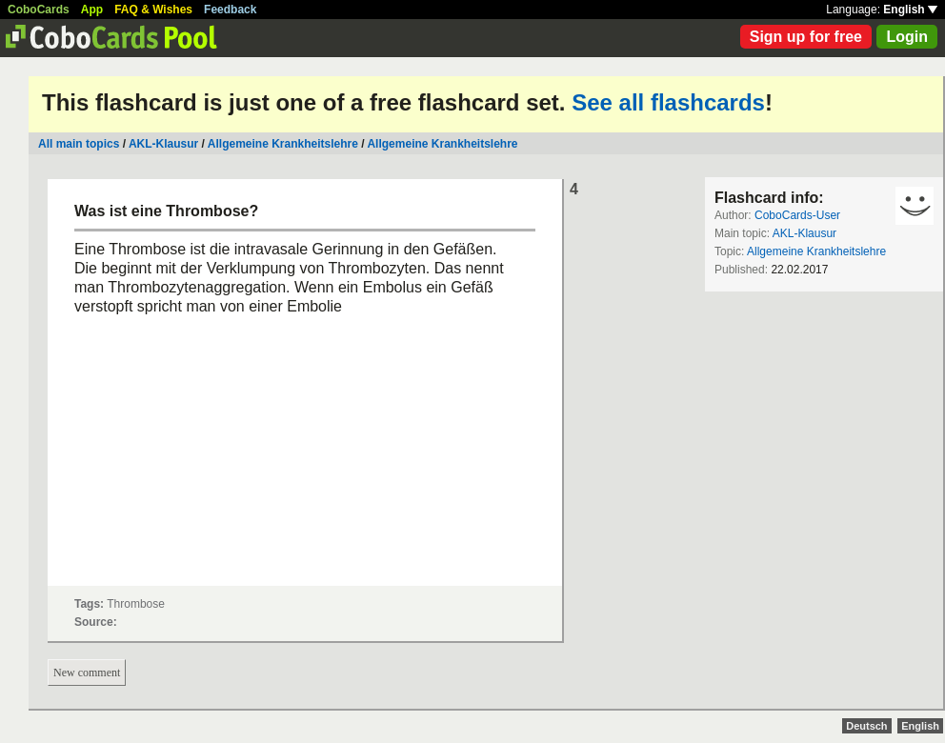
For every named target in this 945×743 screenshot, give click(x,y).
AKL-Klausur (163, 144)
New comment (86, 672)
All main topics (78, 144)
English (910, 9)
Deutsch (866, 726)
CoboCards (39, 9)
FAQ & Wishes (153, 9)
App (92, 9)
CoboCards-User (797, 215)
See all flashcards (668, 102)
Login (907, 37)
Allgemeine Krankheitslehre (283, 144)
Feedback (230, 9)
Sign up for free (806, 37)
